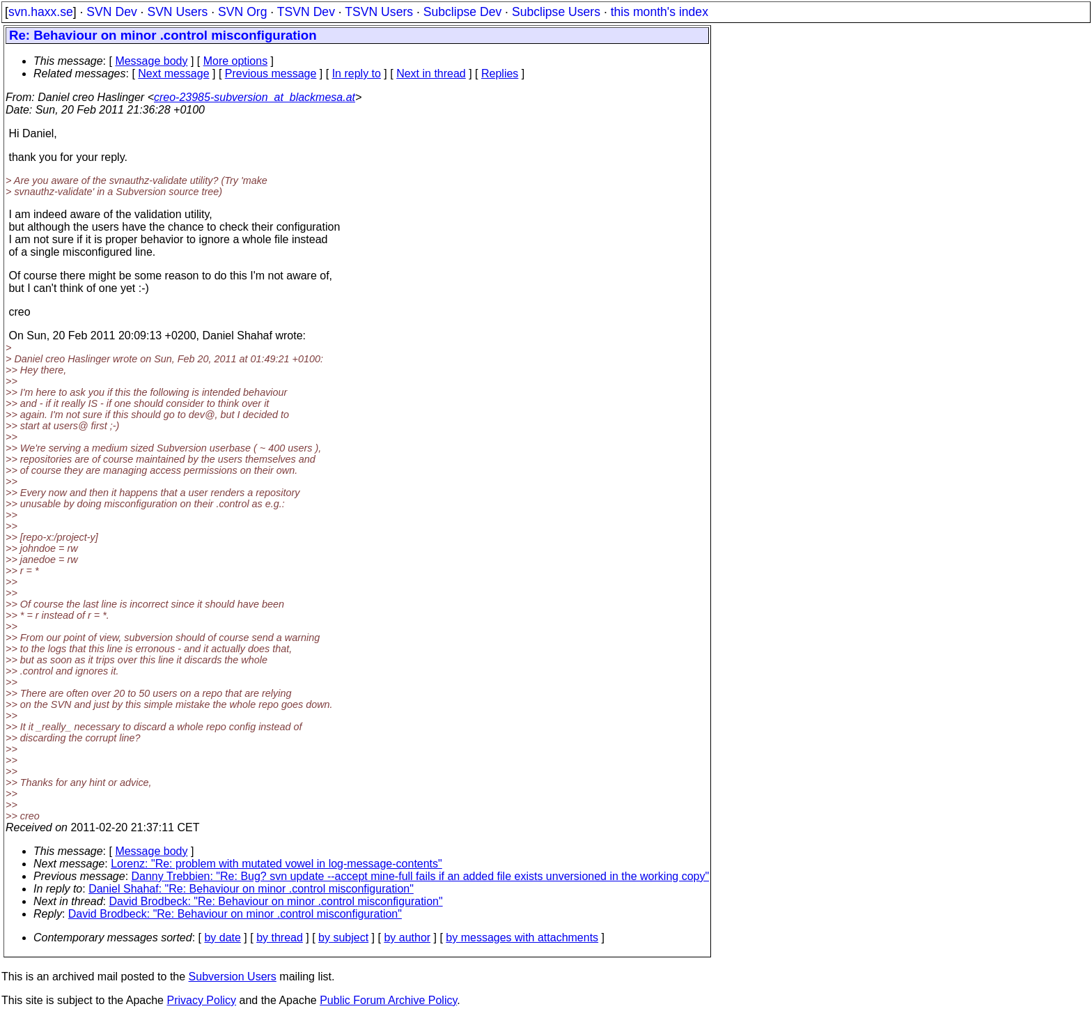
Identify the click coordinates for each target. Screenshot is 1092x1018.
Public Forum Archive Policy (388, 1000)
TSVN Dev (306, 12)
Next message (173, 73)
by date (222, 937)
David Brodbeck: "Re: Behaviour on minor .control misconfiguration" (276, 901)
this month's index (659, 12)
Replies (499, 73)
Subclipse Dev (462, 12)
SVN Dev (111, 12)
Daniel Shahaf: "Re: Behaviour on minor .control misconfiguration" (251, 889)
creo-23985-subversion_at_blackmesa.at (254, 97)
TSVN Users (379, 12)
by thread (279, 937)
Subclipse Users (556, 12)
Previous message (271, 73)
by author (407, 937)
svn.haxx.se (40, 12)
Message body (151, 61)
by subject (343, 937)
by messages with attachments (522, 937)
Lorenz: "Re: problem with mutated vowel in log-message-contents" (276, 864)
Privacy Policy (201, 1000)
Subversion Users (232, 976)
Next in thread (431, 73)
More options (235, 61)
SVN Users (177, 12)
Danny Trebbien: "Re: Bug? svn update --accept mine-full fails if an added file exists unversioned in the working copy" (421, 876)
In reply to (356, 73)
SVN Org (242, 12)
